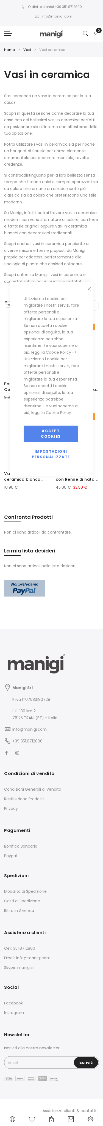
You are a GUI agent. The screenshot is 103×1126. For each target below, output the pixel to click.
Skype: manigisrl (19, 967)
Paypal (10, 856)
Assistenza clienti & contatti (69, 1110)
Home (10, 49)
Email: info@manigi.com (27, 958)
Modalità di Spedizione (25, 891)
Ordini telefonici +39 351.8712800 (51, 6)
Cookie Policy (58, 352)
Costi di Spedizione (22, 901)
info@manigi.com (53, 16)
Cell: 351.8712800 (19, 948)
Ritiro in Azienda (19, 910)
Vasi (27, 49)
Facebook (13, 1003)
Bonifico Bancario (20, 846)
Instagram (14, 1012)
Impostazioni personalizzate (51, 454)
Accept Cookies (51, 433)
